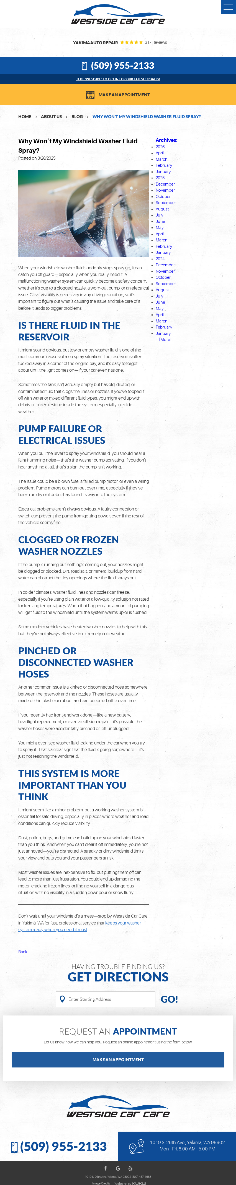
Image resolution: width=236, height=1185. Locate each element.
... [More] (163, 339)
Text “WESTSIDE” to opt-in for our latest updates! (118, 79)
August (162, 209)
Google (118, 1168)
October (163, 196)
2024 (160, 259)
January (163, 172)
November (165, 190)
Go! (169, 999)
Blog (77, 116)
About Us (51, 116)
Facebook (105, 1168)
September (166, 202)
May (159, 227)
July (159, 215)
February (164, 165)
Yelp (130, 1168)
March (162, 159)
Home (24, 116)
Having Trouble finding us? (118, 973)
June (160, 221)
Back (22, 952)
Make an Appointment (124, 95)
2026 (160, 147)
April (160, 153)
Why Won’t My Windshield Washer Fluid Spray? (147, 116)
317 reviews (156, 42)
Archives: (166, 140)
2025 (160, 178)
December (165, 184)
